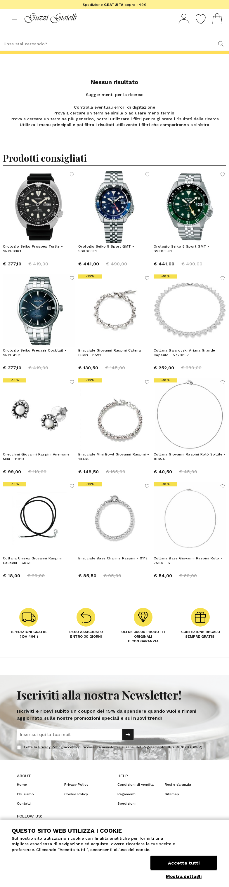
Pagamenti (126, 805)
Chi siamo (25, 805)
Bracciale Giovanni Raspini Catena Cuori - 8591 (109, 363)
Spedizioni (126, 814)
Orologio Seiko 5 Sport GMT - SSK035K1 (181, 259)
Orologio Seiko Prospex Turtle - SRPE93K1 (33, 259)
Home (22, 795)
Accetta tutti (183, 863)
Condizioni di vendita (135, 795)
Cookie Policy (76, 805)
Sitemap (172, 805)
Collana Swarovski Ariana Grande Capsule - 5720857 (184, 363)
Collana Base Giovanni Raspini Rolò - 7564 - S (188, 571)
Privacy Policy (50, 758)
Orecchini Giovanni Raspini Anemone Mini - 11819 (36, 467)
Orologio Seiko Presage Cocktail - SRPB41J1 (34, 363)
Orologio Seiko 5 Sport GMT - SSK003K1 (106, 259)
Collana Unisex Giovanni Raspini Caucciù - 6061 (32, 571)
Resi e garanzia (178, 795)
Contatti (24, 814)
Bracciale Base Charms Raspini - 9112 (113, 569)
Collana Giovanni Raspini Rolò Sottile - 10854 (190, 467)
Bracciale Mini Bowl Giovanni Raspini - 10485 (113, 467)
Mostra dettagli (184, 876)
